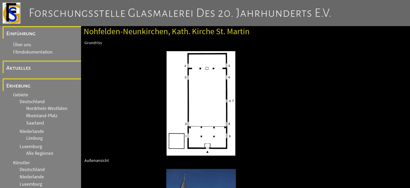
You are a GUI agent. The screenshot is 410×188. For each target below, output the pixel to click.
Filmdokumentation (33, 52)
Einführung (21, 33)
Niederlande (32, 131)
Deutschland (32, 101)
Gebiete (20, 95)
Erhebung (18, 86)
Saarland (35, 123)
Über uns (22, 45)
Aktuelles (18, 68)
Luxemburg (31, 146)
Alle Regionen (39, 153)
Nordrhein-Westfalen (46, 108)
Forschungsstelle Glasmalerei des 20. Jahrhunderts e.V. (180, 13)
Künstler (21, 163)
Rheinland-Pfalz (42, 116)
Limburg (34, 138)
